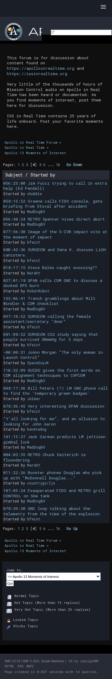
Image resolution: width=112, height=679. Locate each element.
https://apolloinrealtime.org (40, 68)
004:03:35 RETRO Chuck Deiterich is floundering (44, 457)
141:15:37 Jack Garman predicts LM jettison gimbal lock (54, 439)
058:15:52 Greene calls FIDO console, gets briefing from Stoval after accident (52, 203)
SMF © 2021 (31, 661)
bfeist (33, 242)
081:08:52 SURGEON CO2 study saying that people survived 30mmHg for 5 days (50, 337)
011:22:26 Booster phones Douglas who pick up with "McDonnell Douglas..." (52, 475)
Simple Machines (52, 661)
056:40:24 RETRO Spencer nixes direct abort (54, 219)
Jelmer (33, 398)
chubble (34, 193)
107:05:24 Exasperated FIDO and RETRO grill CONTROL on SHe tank (54, 493)
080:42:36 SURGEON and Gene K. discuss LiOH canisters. (54, 252)
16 (58, 164)
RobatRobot (38, 290)
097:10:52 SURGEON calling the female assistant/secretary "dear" (47, 319)
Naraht (33, 273)
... (51, 164)
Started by (42, 175)
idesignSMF (89, 661)
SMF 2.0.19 (12, 661)
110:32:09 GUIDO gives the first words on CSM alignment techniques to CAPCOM (51, 372)
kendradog (36, 429)
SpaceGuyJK (38, 362)
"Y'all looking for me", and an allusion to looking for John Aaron (54, 421)
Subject (13, 175)
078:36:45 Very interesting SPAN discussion (53, 406)
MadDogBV (36, 211)
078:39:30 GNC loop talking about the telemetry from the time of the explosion (51, 511)
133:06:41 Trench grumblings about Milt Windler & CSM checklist (49, 301)
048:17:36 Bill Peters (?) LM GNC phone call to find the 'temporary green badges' (55, 390)
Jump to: (14, 570)
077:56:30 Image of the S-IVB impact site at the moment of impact (55, 234)
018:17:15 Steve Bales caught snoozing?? (50, 267)
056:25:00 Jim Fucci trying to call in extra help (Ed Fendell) (55, 185)
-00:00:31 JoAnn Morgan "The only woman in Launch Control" (53, 355)
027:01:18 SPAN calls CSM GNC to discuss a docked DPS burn (52, 283)
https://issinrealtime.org (37, 73)
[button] (103, 7)
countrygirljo (41, 483)
